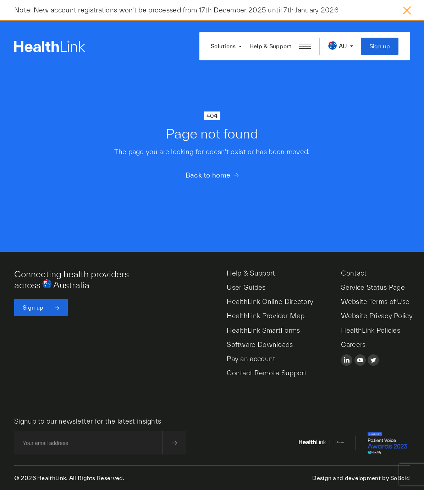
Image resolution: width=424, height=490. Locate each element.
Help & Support (270, 46)
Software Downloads (260, 344)
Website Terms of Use (375, 301)
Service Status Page (373, 287)
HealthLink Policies (370, 330)
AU (343, 46)
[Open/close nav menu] (305, 46)
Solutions (223, 46)
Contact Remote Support (267, 373)
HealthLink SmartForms (263, 330)
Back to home (208, 175)
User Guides (246, 287)
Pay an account (251, 359)
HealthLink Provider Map (265, 316)
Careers (353, 344)
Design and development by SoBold (361, 478)
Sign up (379, 46)
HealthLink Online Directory (270, 301)
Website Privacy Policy (377, 316)
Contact (354, 273)
